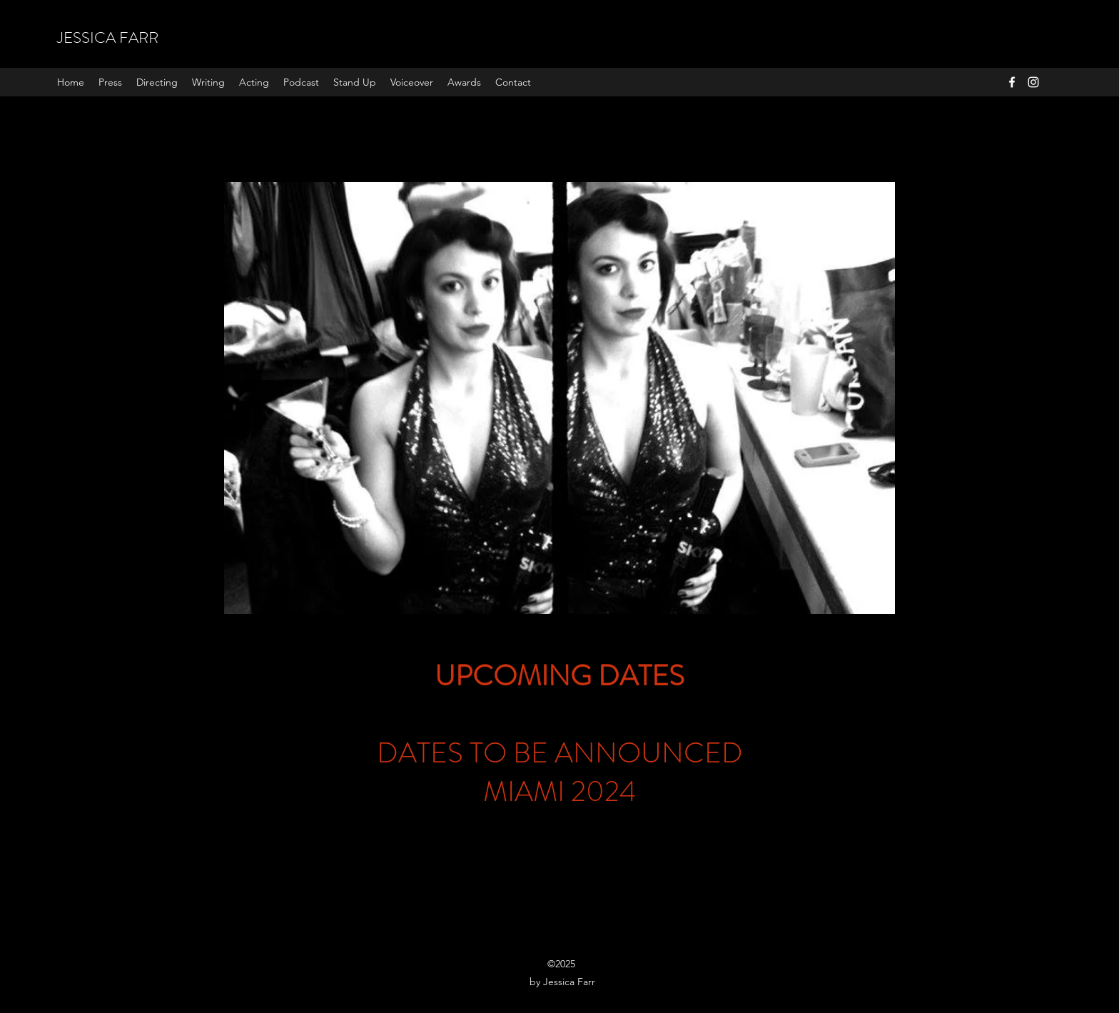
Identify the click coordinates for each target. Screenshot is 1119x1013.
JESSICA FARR (107, 37)
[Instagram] (1033, 82)
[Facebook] (1012, 82)
